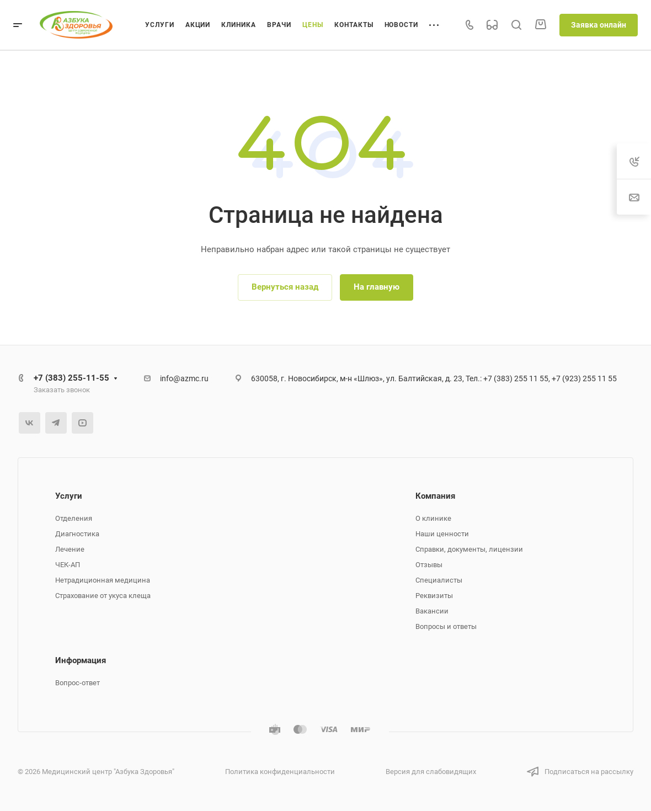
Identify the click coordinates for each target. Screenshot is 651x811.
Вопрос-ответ (77, 683)
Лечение (69, 549)
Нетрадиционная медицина (102, 580)
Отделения (73, 518)
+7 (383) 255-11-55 (71, 378)
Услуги (68, 496)
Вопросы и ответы (446, 626)
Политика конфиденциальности (280, 771)
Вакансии (432, 611)
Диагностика (77, 534)
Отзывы (428, 565)
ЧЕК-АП (67, 565)
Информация (80, 660)
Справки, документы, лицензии (469, 549)
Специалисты (438, 580)
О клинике (433, 518)
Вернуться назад (285, 287)
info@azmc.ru (184, 378)
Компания (435, 496)
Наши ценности (442, 534)
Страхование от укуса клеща (103, 595)
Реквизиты (434, 595)
